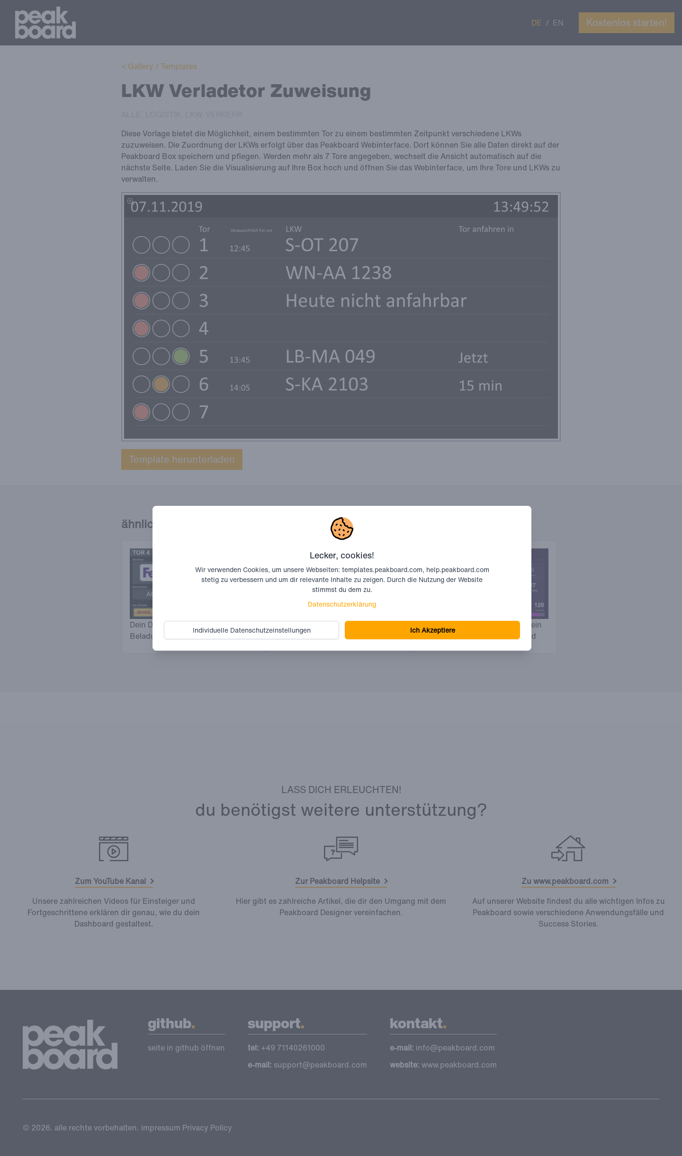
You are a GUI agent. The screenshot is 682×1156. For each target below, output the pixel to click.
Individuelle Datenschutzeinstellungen (252, 630)
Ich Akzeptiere (432, 630)
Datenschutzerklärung (342, 604)
